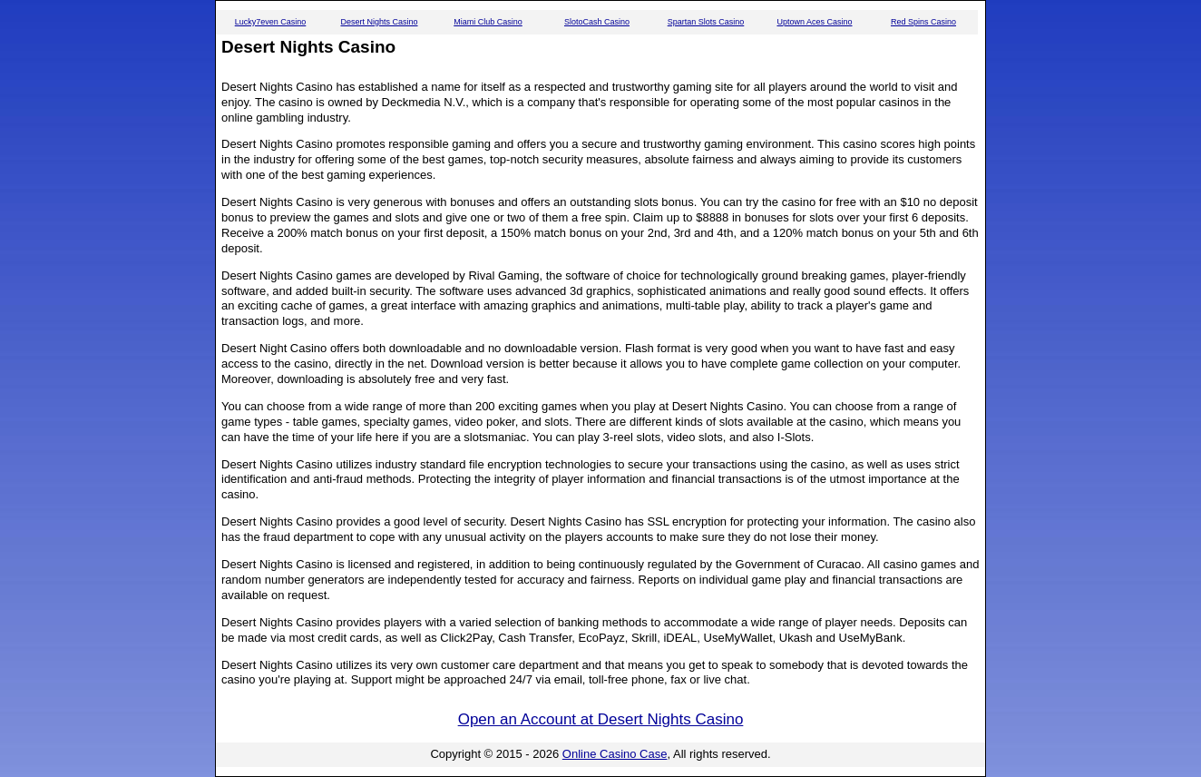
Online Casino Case (615, 754)
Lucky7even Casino (271, 21)
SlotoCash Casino (597, 21)
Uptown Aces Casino (814, 21)
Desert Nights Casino (378, 21)
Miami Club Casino (488, 21)
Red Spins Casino (923, 21)
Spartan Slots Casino (706, 21)
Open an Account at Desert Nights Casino (601, 719)
